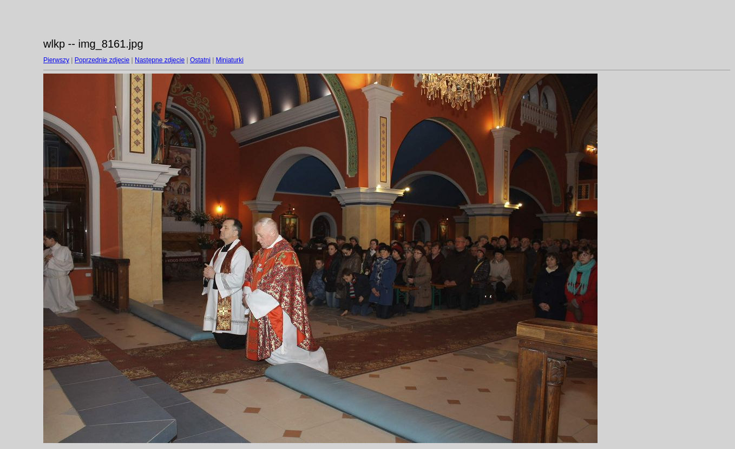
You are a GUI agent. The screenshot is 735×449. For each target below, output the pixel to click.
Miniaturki (230, 60)
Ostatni (200, 60)
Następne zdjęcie (160, 60)
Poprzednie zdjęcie (102, 60)
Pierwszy (56, 60)
